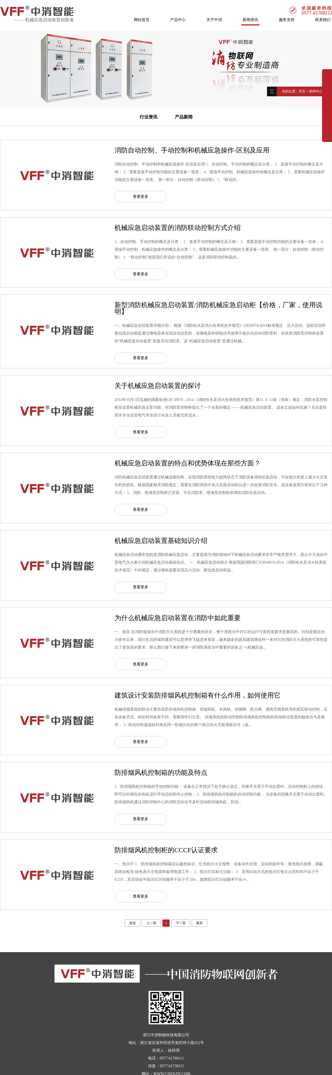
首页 (302, 91)
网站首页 (141, 20)
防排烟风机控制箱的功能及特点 (161, 772)
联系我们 (323, 20)
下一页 (181, 923)
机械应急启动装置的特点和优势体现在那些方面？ (188, 463)
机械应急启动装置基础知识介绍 (161, 540)
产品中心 (178, 20)
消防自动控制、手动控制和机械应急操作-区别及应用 (192, 150)
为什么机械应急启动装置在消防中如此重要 (178, 617)
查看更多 (140, 197)
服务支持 (286, 20)
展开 (327, 103)
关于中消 (214, 20)
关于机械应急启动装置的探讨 (158, 385)
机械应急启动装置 (43, 19)
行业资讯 (148, 117)
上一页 (151, 923)
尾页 (199, 923)
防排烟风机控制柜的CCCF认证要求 (166, 850)
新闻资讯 (250, 20)
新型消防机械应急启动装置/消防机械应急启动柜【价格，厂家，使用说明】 (218, 308)
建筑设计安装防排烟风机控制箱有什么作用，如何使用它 (198, 695)
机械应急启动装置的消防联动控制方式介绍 (178, 227)
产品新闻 (184, 117)
